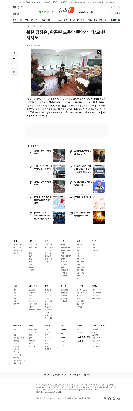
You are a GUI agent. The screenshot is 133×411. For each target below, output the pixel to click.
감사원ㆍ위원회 (18, 250)
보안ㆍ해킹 (80, 301)
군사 (14, 293)
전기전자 (48, 296)
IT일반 (79, 298)
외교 (94, 241)
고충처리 (87, 375)
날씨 (30, 262)
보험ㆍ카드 (33, 298)
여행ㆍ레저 (17, 349)
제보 (118, 7)
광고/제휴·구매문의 (59, 375)
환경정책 (48, 262)
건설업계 (64, 301)
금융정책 (32, 293)
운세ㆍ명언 (17, 352)
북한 (15, 286)
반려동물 (16, 358)
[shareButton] (14, 53)
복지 (30, 253)
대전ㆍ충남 (80, 262)
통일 (93, 248)
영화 (30, 335)
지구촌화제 (64, 273)
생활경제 (48, 307)
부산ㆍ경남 (80, 273)
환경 (30, 259)
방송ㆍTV (32, 332)
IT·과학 (80, 286)
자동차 (47, 298)
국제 (62, 241)
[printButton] (14, 72)
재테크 (31, 307)
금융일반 (32, 290)
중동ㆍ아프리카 (66, 256)
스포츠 (47, 325)
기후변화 (64, 264)
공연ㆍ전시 (17, 329)
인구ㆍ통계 (49, 253)
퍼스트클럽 (96, 346)
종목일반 (48, 349)
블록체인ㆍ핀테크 (35, 310)
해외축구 (48, 338)
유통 (46, 304)
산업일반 (48, 290)
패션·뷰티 (48, 310)
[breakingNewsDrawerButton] (19, 7)
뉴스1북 (95, 344)
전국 (78, 241)
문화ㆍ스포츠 (17, 301)
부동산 (63, 286)
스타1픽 (95, 335)
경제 (46, 241)
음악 (30, 338)
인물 (30, 264)
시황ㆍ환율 (33, 304)
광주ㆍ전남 (80, 267)
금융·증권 (33, 286)
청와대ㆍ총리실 (18, 245)
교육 (30, 250)
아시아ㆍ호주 (65, 250)
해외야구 (48, 332)
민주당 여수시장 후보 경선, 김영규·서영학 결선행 (99, 2)
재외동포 (95, 250)
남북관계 (16, 304)
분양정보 (64, 296)
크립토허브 (42, 12)
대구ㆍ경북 (80, 270)
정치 (15, 241)
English (82, 12)
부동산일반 (64, 290)
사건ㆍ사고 (33, 245)
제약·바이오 (96, 293)
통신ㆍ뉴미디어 (82, 293)
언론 (14, 344)
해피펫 (50, 12)
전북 (78, 264)
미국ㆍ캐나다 (65, 248)
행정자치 (80, 245)
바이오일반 (96, 298)
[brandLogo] (66, 10)
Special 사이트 (98, 325)
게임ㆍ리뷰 (80, 304)
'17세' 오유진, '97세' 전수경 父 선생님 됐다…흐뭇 (62, 2)
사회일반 (32, 270)
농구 (46, 344)
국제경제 (64, 262)
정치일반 (16, 253)
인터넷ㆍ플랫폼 (82, 290)
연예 (31, 325)
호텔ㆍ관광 (49, 315)
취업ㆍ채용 (49, 318)
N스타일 (32, 346)
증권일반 (32, 301)
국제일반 (64, 276)
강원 (78, 256)
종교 (14, 335)
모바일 (79, 296)
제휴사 (79, 325)
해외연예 (32, 341)
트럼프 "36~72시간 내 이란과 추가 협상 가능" (26, 2)
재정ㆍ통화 (49, 248)
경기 (78, 250)
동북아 (63, 245)
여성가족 (32, 267)
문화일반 (16, 341)
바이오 (95, 286)
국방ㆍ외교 (96, 245)
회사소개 (46, 375)
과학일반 (80, 307)
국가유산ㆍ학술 (18, 338)
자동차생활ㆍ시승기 (20, 360)
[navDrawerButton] (14, 7)
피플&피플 (64, 270)
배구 (46, 341)
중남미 (63, 259)
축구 (46, 335)
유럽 (62, 253)
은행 (30, 296)
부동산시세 (64, 298)
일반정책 (64, 293)
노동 (30, 256)
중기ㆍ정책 (49, 301)
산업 (46, 286)
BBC (78, 329)
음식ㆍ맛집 (17, 363)
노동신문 (90, 12)
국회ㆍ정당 (17, 248)
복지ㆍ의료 (96, 290)
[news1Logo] (22, 387)
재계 (46, 293)
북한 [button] (28, 26)
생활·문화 (17, 325)
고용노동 (48, 256)
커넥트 (113, 7)
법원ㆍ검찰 (33, 248)
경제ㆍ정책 (49, 245)
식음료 (47, 312)
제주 (78, 278)
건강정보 (16, 346)
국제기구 (64, 267)
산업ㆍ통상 (49, 250)
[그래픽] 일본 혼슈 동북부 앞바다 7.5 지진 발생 (43, 200)
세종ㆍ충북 (80, 259)
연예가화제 (33, 329)
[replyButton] (14, 59)
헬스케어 (95, 296)
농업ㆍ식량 (49, 259)
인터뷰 (31, 344)
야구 (46, 329)
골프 (46, 346)
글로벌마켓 (80, 332)
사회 (31, 241)
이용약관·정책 (75, 375)
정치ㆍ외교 (17, 290)
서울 (78, 248)
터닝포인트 (96, 341)
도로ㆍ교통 (17, 355)
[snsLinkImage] (105, 398)
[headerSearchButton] (22, 7)
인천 (78, 253)
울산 (78, 276)
